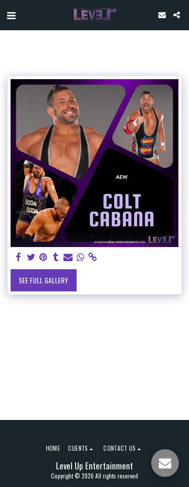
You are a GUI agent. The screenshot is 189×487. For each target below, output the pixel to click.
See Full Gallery (43, 280)
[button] (11, 15)
